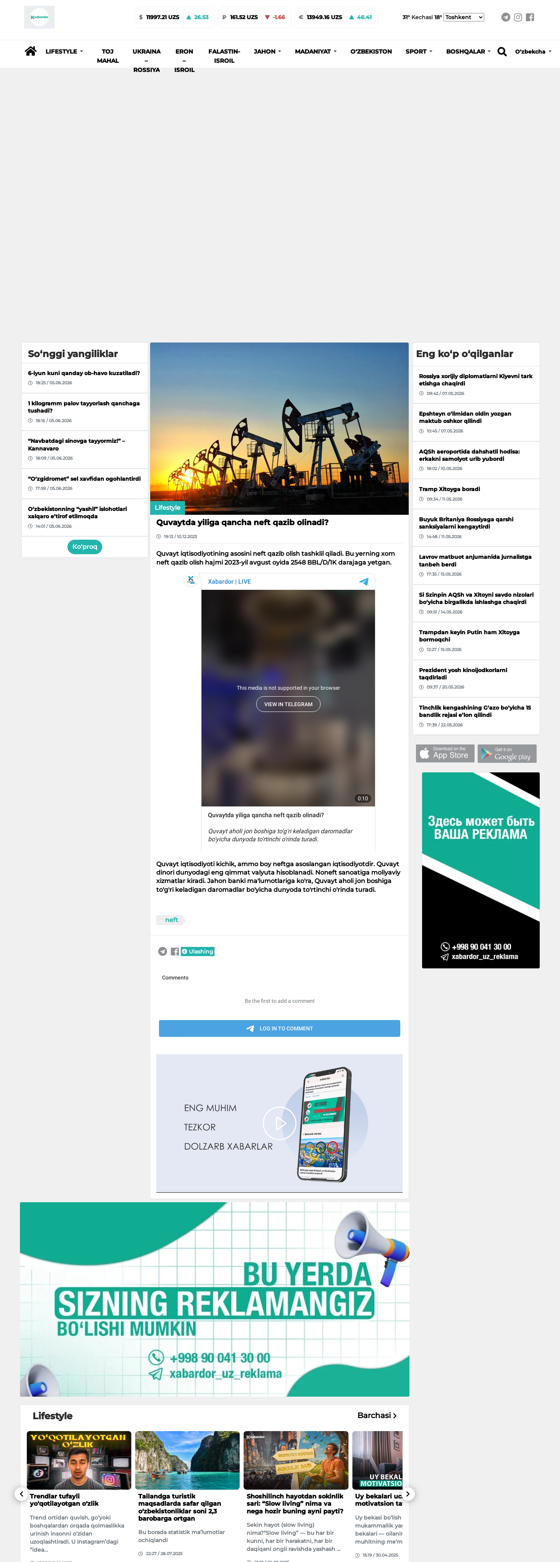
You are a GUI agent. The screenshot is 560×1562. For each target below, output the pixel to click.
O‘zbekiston (371, 51)
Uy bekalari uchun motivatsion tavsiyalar (391, 1500)
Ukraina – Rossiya (146, 60)
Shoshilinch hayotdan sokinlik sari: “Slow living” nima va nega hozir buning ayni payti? (295, 1504)
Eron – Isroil (184, 60)
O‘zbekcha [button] (531, 51)
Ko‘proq (84, 546)
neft (171, 920)
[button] (64, 51)
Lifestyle (167, 507)
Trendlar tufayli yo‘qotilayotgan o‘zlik (64, 1500)
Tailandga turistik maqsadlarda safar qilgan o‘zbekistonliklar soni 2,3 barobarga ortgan (179, 1507)
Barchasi (377, 1415)
